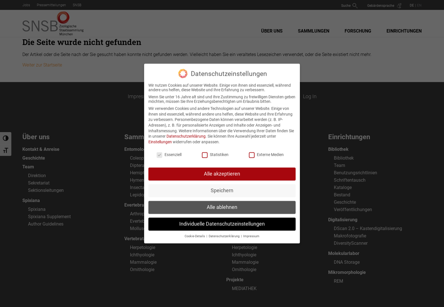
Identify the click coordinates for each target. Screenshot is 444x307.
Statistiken (215, 149)
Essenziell (169, 149)
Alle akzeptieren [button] (222, 168)
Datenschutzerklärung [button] (224, 231)
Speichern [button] (222, 185)
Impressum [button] (251, 231)
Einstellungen (160, 136)
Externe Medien (266, 149)
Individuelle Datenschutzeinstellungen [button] (222, 219)
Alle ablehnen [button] (222, 202)
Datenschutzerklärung (186, 131)
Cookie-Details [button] (195, 231)
